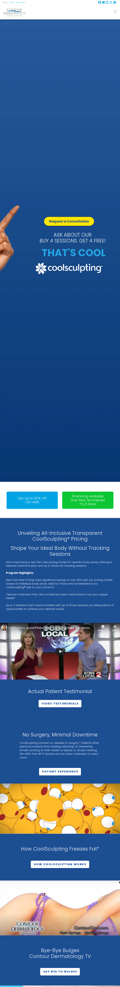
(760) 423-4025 (17, 2)
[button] (115, 12)
